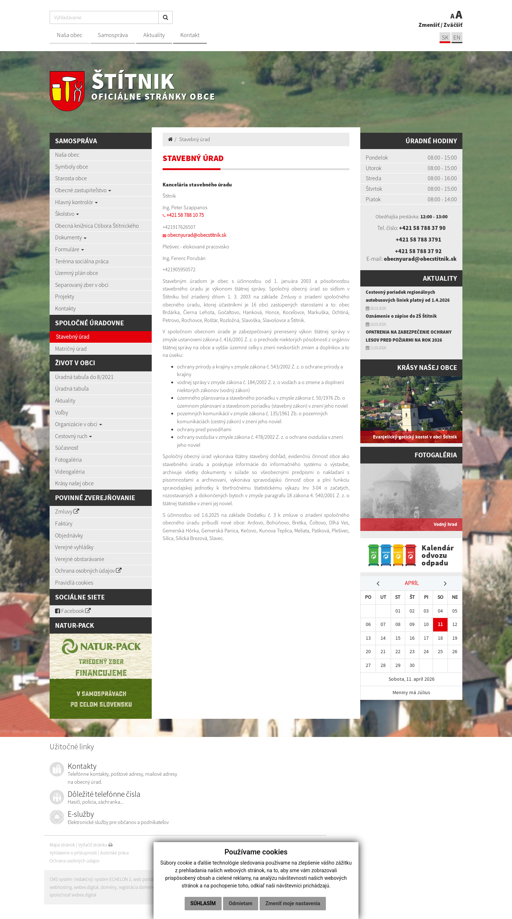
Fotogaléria (68, 459)
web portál (143, 879)
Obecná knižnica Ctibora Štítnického (97, 225)
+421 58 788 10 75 (185, 215)
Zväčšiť (453, 24)
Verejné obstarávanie (79, 558)
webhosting (61, 887)
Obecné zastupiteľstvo (83, 190)
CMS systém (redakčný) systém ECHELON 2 (90, 879)
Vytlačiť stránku (95, 845)
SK (445, 37)
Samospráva (113, 35)
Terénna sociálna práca (82, 261)
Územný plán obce (76, 272)
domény (109, 887)
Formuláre (69, 249)
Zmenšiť (429, 24)
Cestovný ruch (73, 436)
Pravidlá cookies (74, 582)
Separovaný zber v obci (82, 284)
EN (457, 37)
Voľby (61, 412)
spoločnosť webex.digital (73, 895)
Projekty (64, 296)
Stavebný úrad (72, 336)
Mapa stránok (62, 845)
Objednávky (69, 535)
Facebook (73, 610)
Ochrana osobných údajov (88, 570)
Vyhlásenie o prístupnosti (73, 853)
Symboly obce (71, 166)
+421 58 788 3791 (418, 239)
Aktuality (154, 35)
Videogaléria (70, 471)
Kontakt (190, 35)
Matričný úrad (71, 348)
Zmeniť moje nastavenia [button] (292, 903)
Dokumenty (71, 237)
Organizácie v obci (78, 424)
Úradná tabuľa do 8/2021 (84, 376)
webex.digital (86, 887)
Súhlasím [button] (203, 903)
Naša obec (69, 35)
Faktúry (63, 523)
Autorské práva (114, 853)
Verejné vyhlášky (74, 547)
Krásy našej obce (74, 483)
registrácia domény (137, 887)
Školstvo (67, 213)
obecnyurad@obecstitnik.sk (196, 235)
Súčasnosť (66, 447)
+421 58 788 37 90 (422, 227)
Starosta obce (71, 178)
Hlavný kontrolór (76, 202)
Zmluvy (67, 511)
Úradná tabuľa (72, 388)
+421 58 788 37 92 (418, 251)
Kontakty (65, 308)
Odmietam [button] (240, 903)
